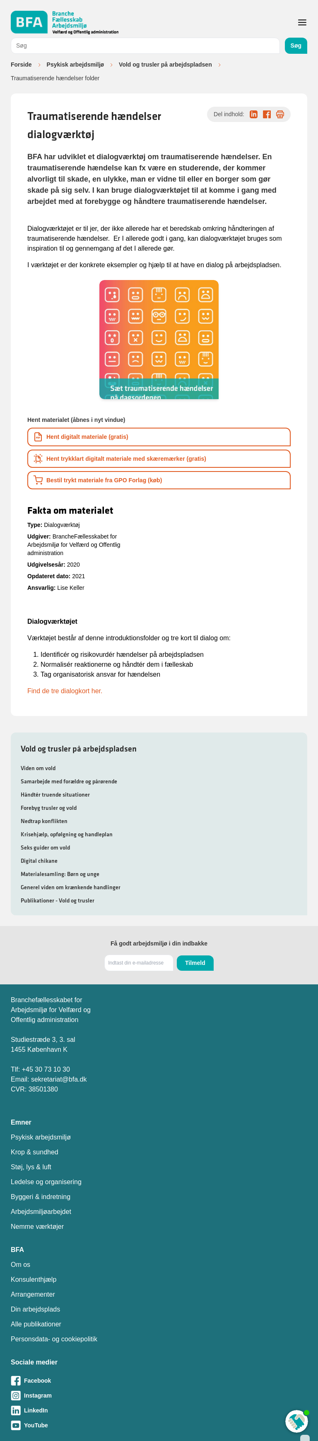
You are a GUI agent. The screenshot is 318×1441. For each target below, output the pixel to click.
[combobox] (145, 46)
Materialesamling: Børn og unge (60, 874)
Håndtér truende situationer (55, 794)
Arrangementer (33, 1294)
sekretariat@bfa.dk (59, 1079)
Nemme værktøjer (37, 1226)
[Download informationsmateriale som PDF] (159, 437)
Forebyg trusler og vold (49, 807)
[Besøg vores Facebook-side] (159, 1381)
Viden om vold (38, 768)
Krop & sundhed (34, 1152)
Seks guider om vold (45, 847)
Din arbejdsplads (35, 1309)
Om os (20, 1264)
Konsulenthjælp (33, 1279)
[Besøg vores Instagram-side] (159, 1395)
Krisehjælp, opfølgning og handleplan (67, 834)
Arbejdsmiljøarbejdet (41, 1211)
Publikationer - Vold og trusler (57, 900)
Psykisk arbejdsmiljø (75, 64)
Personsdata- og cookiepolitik (54, 1339)
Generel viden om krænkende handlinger (70, 887)
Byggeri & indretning (40, 1196)
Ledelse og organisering (46, 1181)
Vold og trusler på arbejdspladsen (165, 64)
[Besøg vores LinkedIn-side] (159, 1410)
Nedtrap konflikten (44, 821)
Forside (21, 64)
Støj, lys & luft (31, 1167)
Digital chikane (39, 860)
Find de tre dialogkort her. (64, 690)
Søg (296, 45)
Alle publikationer (36, 1324)
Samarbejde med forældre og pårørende (69, 781)
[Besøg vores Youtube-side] (159, 1425)
